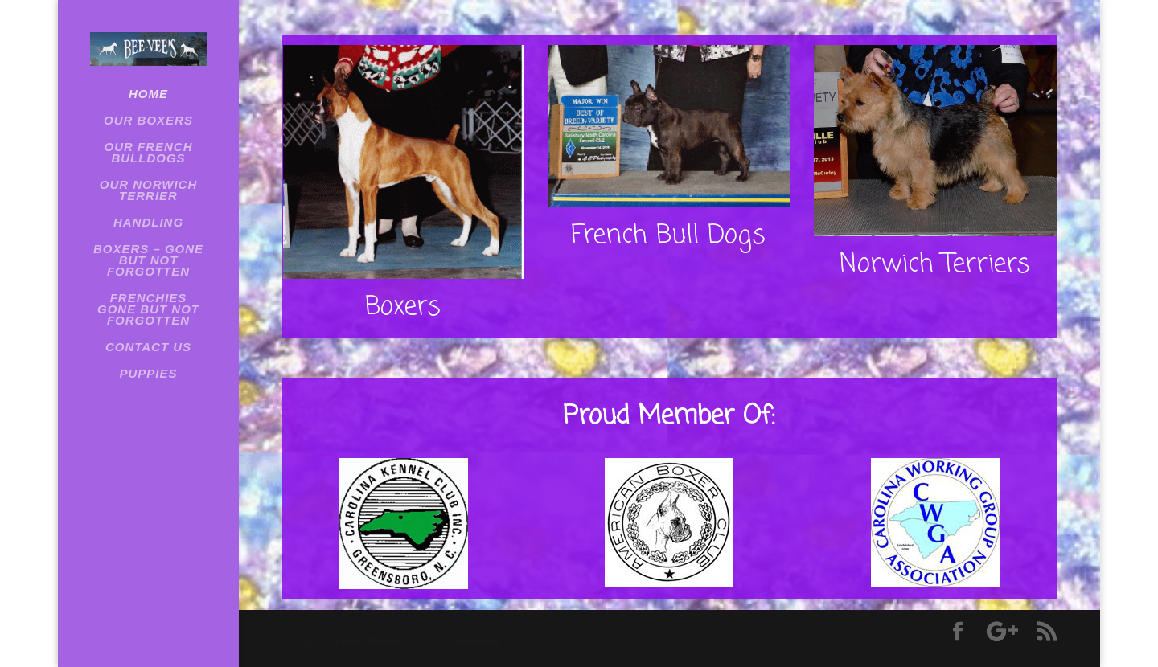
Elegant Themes (367, 642)
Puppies (148, 374)
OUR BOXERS (148, 121)
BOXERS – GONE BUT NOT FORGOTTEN (148, 260)
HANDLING (148, 223)
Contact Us (148, 348)
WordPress (478, 642)
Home (148, 94)
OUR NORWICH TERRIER (149, 191)
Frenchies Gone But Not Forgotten (148, 310)
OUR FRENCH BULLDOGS (149, 153)
